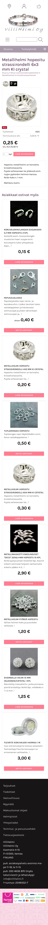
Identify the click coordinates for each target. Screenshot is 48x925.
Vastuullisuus (11, 798)
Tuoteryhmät (29, 49)
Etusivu (8, 49)
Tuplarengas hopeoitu (17, 431)
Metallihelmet (8, 75)
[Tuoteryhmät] (7, 39)
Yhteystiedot (10, 822)
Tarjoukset (9, 785)
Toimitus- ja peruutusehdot (19, 828)
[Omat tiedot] (24, 6)
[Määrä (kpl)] (5, 154)
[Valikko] (44, 49)
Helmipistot (10, 816)
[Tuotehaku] (26, 39)
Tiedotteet (9, 791)
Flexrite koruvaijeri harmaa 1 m (22, 742)
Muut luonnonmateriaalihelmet (25, 73)
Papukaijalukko (13, 298)
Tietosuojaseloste (13, 835)
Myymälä (8, 804)
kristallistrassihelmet (26, 75)
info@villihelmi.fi (13, 878)
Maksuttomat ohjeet (15, 810)
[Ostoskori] (38, 6)
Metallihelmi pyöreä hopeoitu (21, 619)
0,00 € (35, 136)
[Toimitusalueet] (9, 6)
